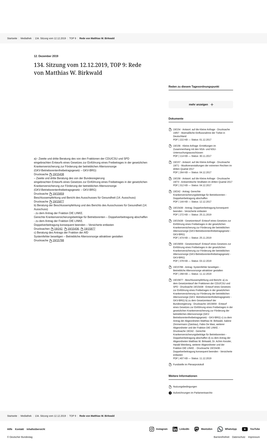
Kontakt (19, 429)
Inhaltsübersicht (36, 429)
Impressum (254, 437)
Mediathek (26, 38)
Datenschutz (238, 437)
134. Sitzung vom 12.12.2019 (50, 38)
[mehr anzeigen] (201, 104)
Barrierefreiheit (221, 437)
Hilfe (9, 429)
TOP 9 (72, 38)
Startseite (12, 38)
